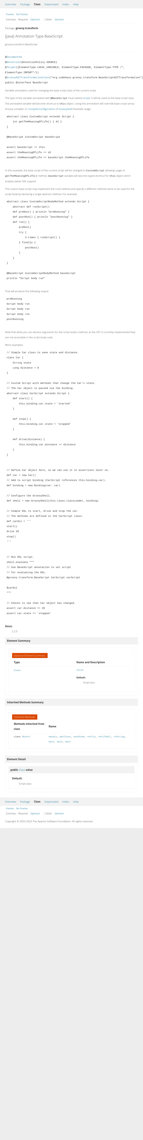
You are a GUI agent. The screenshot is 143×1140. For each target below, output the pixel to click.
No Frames (22, 14)
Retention (13, 62)
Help (76, 4)
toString (119, 735)
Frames (10, 14)
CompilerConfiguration (41, 108)
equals (53, 735)
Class (17, 668)
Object (26, 735)
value (79, 668)
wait (51, 740)
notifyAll (104, 735)
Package (25, 4)
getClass (65, 735)
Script (86, 98)
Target (11, 67)
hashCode (79, 735)
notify (91, 735)
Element (59, 19)
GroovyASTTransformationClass (28, 77)
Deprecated (51, 4)
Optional (35, 19)
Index (65, 4)
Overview (10, 4)
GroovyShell (66, 108)
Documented (14, 57)
